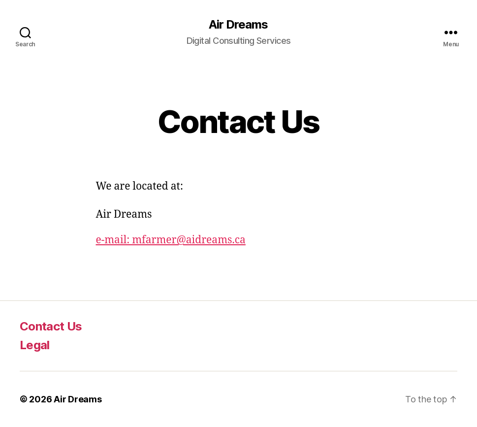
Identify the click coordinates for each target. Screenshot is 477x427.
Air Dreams (238, 25)
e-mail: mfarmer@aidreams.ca (171, 240)
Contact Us (51, 326)
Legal (35, 345)
